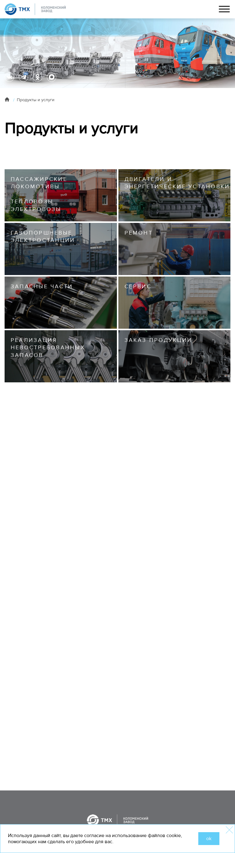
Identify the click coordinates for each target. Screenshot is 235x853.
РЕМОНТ (139, 232)
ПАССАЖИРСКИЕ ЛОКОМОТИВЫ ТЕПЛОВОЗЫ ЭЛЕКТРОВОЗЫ (39, 194)
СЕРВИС (138, 286)
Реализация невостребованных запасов (48, 347)
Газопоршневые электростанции (43, 236)
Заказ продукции (158, 340)
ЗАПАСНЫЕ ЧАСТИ (42, 286)
